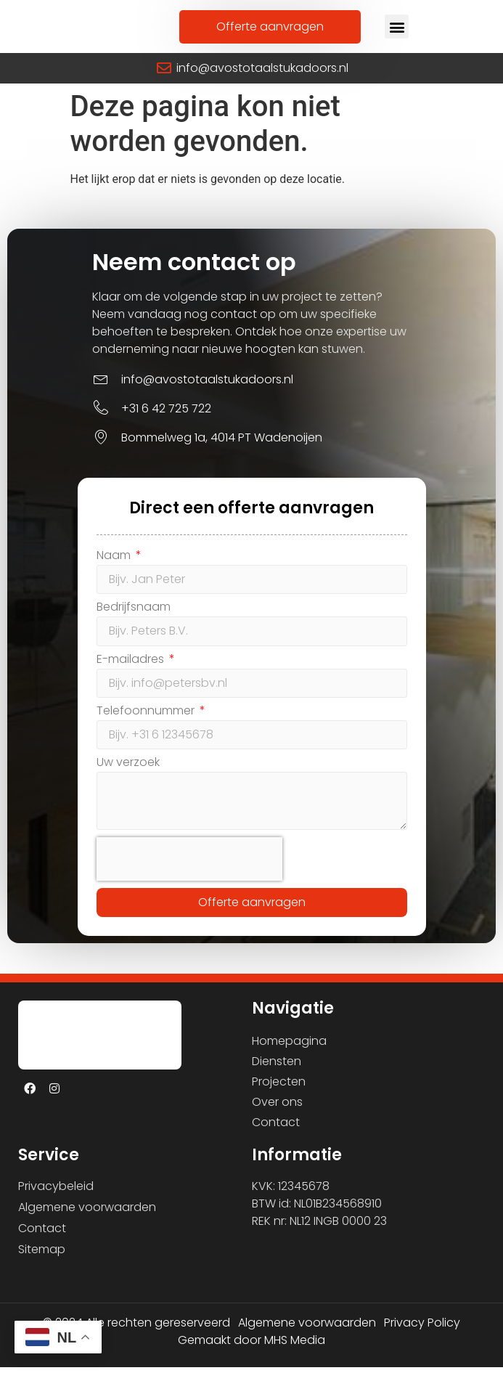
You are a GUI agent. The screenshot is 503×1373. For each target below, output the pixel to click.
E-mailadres (132, 666)
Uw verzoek (128, 770)
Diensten (276, 1067)
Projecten (279, 1087)
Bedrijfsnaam (134, 615)
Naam (115, 562)
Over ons (277, 1107)
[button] (397, 29)
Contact (276, 1128)
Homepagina (289, 1046)
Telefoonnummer (147, 718)
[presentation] (189, 865)
